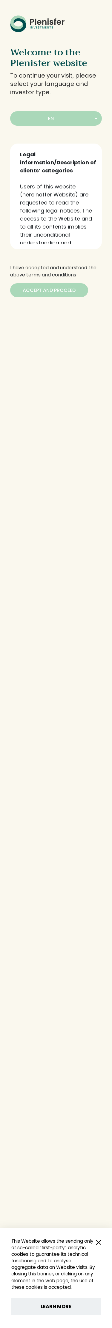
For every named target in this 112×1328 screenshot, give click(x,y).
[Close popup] (98, 1242)
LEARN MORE (56, 1306)
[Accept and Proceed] (49, 290)
